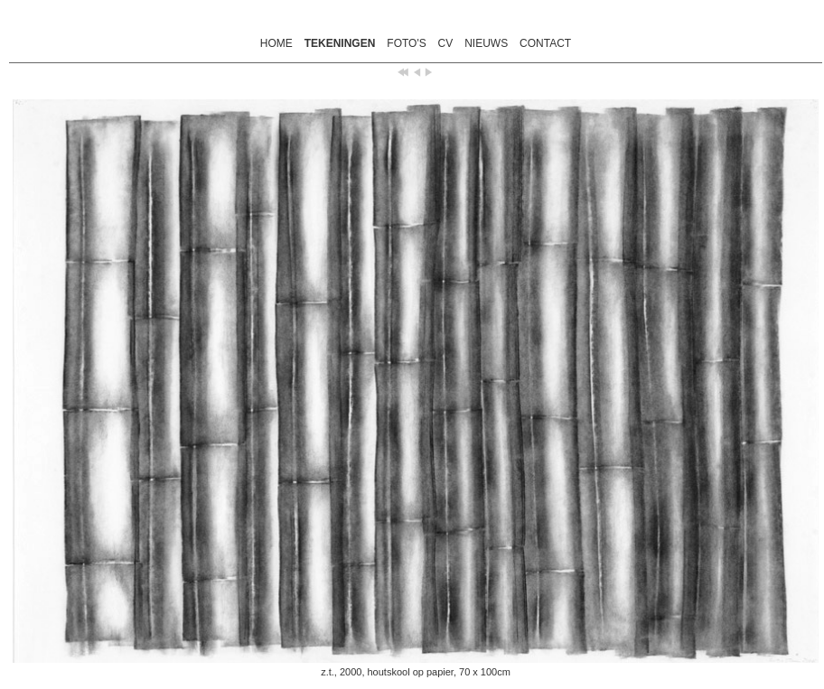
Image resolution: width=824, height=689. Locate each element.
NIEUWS (486, 43)
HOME (276, 43)
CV (446, 43)
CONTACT (545, 43)
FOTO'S (406, 43)
